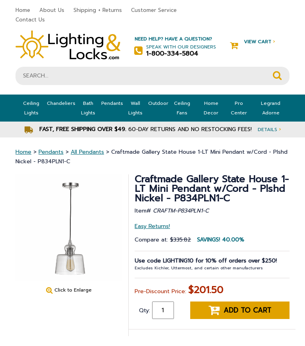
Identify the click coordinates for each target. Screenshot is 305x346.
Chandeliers (61, 103)
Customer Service (154, 10)
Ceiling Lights (31, 108)
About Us (51, 10)
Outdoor (158, 103)
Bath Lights (88, 108)
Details (269, 129)
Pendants (112, 103)
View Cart (252, 41)
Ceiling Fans (182, 108)
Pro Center (239, 108)
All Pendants (87, 152)
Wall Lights (135, 108)
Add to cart (239, 310)
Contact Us (30, 19)
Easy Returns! (152, 226)
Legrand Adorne (270, 108)
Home (22, 10)
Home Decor (211, 108)
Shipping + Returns (97, 10)
